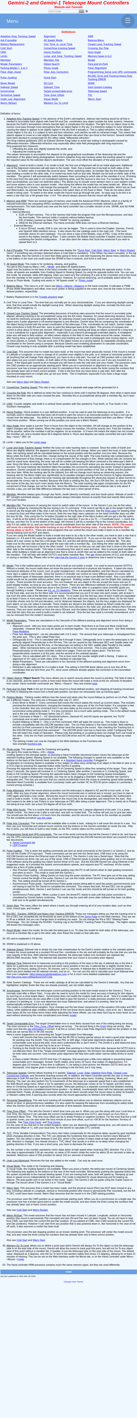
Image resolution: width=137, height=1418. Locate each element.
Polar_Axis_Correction (56, 72)
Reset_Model (7, 83)
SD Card (48, 83)
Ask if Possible (14, 250)
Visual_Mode (51, 99)
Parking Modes (15, 697)
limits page (111, 511)
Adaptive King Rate (101, 1073)
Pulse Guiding (14, 851)
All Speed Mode (15, 264)
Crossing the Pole (16, 393)
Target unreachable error (58, 91)
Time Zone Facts (32, 1122)
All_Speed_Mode (53, 40)
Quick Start (50, 77)
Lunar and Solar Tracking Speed (24, 447)
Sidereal (71, 1073)
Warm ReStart (14, 1215)
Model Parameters (16, 620)
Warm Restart (127, 250)
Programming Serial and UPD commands (29, 834)
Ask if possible (8, 40)
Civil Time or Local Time (19, 302)
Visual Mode (13, 1166)
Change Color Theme (73, 1282)
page (94, 683)
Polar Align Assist (16, 809)
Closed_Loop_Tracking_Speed (104, 44)
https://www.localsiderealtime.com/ (48, 974)
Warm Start (110, 250)
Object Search (52, 64)
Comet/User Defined (18, 1075)
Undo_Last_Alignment (12, 99)
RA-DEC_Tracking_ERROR (22, 914)
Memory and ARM (16, 201)
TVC (90, 95)
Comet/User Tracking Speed (22, 387)
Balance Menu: (15, 286)
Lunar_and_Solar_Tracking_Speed (63, 56)
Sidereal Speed (15, 949)
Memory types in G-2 (100, 56)
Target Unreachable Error (20, 1023)
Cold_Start (6, 48)
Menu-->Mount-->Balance (70, 286)
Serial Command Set (24, 842)
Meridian (5, 60)
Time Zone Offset (16, 1111)
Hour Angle (94, 52)
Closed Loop (120, 1073)
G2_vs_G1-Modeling (59, 590)
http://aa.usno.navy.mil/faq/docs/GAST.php (29, 977)
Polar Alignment (15, 790)
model (73, 1015)
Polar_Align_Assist (10, 72)
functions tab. (35, 744)
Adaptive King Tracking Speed (23, 118)
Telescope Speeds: (17, 1073)
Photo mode (13, 749)
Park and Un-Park (98, 64)
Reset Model (13, 930)
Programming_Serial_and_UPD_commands (112, 72)
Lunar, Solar (83, 1073)
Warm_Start (94, 99)
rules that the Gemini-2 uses (69, 557)
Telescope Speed (97, 91)
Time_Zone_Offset (54, 95)
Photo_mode (51, 68)
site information (35, 1029)
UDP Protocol (20, 845)
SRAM (91, 83)
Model (91, 60)
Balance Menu (96, 40)
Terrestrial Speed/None (19, 1100)
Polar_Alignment (97, 68)
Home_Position (52, 52)
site (92, 554)
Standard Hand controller (79, 760)
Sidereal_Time (52, 87)
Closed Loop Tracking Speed (22, 313)
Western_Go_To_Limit (56, 103)
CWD (3, 52)
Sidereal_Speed (9, 87)
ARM (90, 36)
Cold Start (96, 250)
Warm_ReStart (8, 103)
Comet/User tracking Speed (59, 48)
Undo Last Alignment (18, 1160)
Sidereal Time (14, 963)
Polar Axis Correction (18, 823)
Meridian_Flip (51, 60)
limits (103, 1026)
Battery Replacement (12, 44)
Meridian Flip (14, 505)
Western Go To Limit (18, 1245)
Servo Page (90, 916)
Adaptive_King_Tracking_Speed (18, 36)
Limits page (39, 442)
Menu (70, 20)
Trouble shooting (48, 297)
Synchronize (7, 91)
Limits (3, 56)
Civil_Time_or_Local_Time (58, 44)
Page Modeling (21, 631)
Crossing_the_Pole (98, 48)
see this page (44, 818)
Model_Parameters (11, 64)
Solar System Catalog (100, 87)
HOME (69, 1272)
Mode (51, 267)
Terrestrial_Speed (10, 95)
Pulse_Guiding (8, 77)
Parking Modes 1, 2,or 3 (13, 68)
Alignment (50, 36)
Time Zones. (54, 1122)
